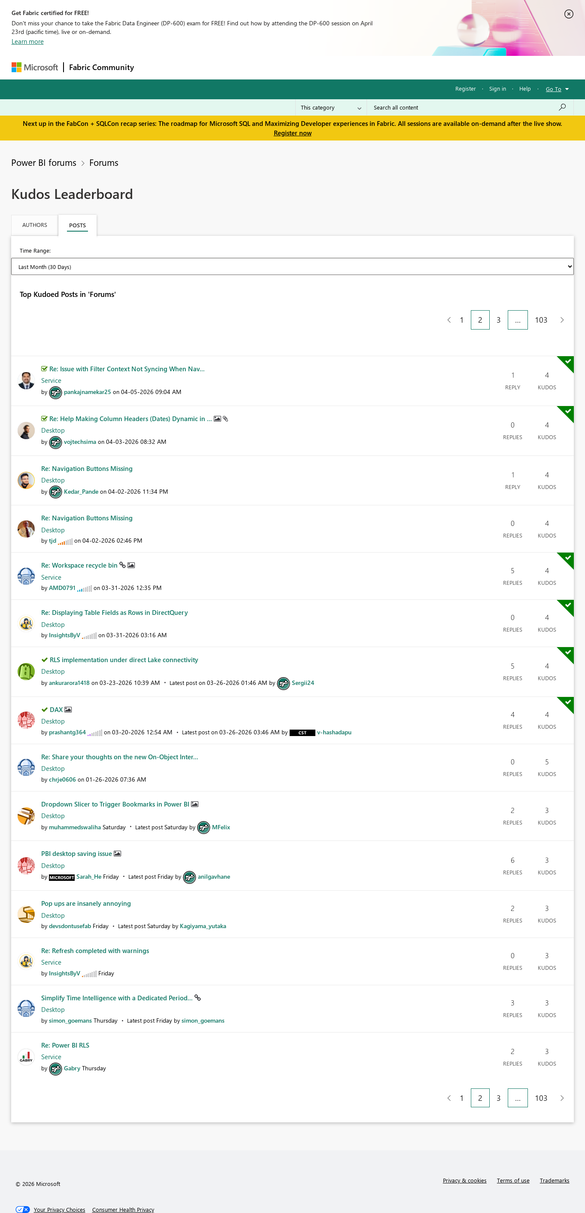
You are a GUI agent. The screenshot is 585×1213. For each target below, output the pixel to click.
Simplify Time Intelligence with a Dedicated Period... (117, 973)
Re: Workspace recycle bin (80, 540)
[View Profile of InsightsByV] (64, 610)
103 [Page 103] (541, 295)
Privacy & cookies (465, 1155)
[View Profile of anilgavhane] (214, 851)
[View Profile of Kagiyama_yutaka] (203, 900)
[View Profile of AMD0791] (62, 562)
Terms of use (513, 1155)
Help (525, 88)
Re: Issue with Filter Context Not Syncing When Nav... (127, 343)
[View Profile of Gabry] (72, 1043)
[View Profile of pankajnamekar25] (87, 366)
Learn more (28, 41)
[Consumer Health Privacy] (123, 1184)
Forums (153, 67)
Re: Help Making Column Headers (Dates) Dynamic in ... (131, 393)
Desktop (53, 405)
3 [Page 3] (499, 295)
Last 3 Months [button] (280, 251)
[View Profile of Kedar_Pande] (81, 466)
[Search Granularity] (331, 107)
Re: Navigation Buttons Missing (87, 443)
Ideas (226, 67)
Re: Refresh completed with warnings (95, 925)
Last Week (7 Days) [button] (152, 251)
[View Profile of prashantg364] (67, 707)
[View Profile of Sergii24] (303, 657)
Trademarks (555, 1155)
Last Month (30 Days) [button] (219, 251)
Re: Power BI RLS (65, 1020)
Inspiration (191, 67)
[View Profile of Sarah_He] (88, 851)
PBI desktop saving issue (77, 828)
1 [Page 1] (462, 295)
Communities (265, 67)
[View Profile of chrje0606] (62, 754)
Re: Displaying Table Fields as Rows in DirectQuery (114, 587)
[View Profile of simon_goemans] (70, 995)
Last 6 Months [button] (329, 251)
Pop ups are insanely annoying (86, 878)
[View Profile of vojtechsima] (80, 416)
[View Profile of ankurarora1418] (69, 657)
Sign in (497, 88)
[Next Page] (560, 295)
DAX (57, 684)
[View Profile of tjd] (52, 515)
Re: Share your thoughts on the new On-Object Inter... (119, 731)
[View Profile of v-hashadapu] (334, 707)
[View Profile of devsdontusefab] (70, 900)
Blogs (303, 67)
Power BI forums (43, 162)
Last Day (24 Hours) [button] (89, 251)
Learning (336, 67)
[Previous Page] (445, 295)
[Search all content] (470, 107)
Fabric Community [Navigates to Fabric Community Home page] (101, 67)
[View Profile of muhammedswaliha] (75, 802)
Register (465, 88)
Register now (293, 132)
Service (51, 355)
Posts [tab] (77, 225)
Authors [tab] (34, 224)
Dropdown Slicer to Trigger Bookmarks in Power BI (116, 779)
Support (372, 67)
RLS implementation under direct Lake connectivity (124, 634)
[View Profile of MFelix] (221, 802)
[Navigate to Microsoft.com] (35, 67)
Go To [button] (553, 88)
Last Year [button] (373, 251)
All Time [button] (410, 251)
